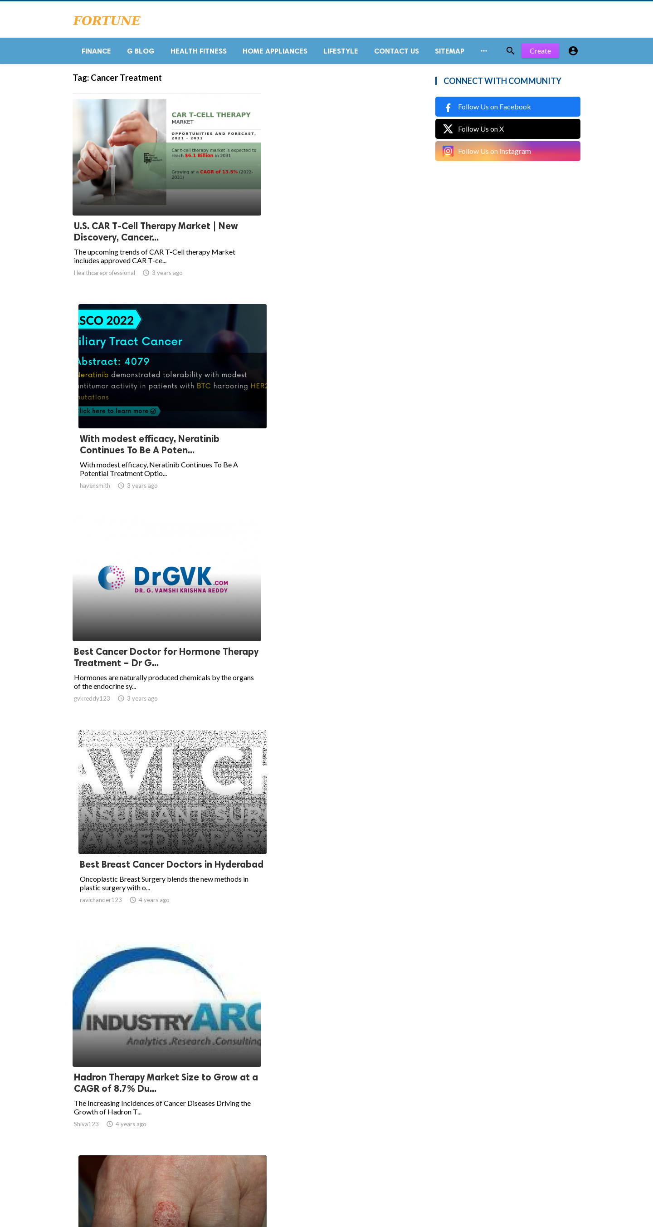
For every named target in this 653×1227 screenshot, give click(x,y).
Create (540, 54)
